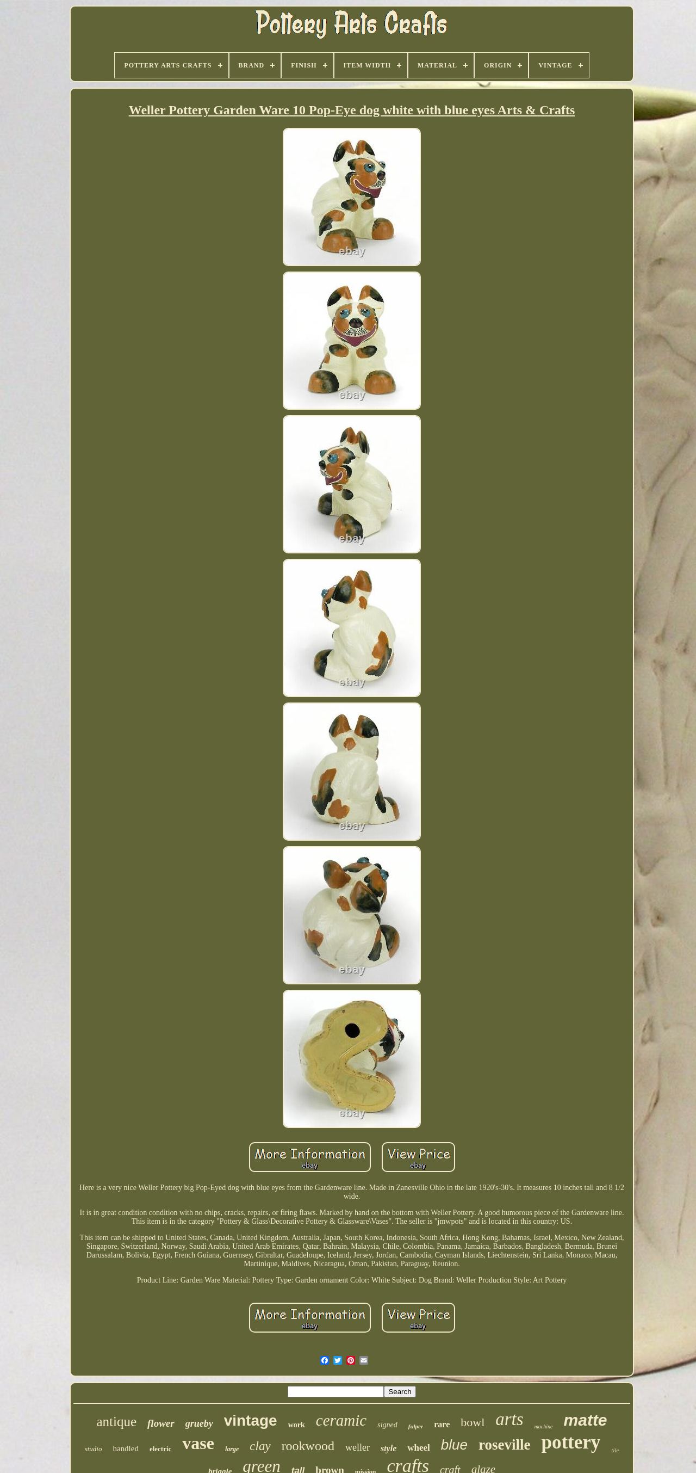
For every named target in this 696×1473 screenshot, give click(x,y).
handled (125, 1448)
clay (260, 1446)
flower (161, 1423)
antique (116, 1421)
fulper (416, 1426)
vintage (250, 1420)
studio (93, 1449)
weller (357, 1447)
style (388, 1448)
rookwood (308, 1446)
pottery (570, 1442)
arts (509, 1419)
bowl (472, 1422)
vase (198, 1443)
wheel (418, 1448)
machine (544, 1426)
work (296, 1425)
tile (615, 1450)
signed (387, 1425)
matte (585, 1420)
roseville (504, 1445)
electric (160, 1449)
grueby (199, 1423)
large (232, 1449)
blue (454, 1445)
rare (442, 1424)
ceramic (341, 1420)
